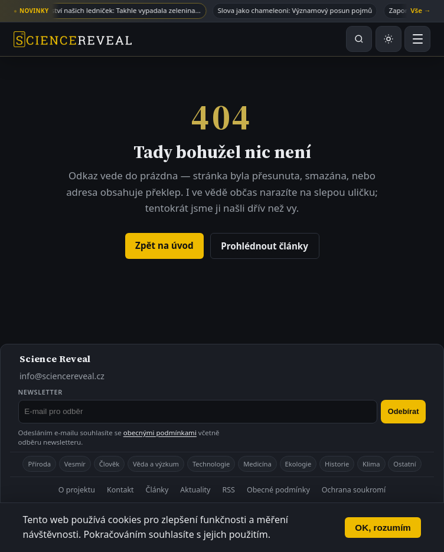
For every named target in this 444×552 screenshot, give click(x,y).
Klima (371, 463)
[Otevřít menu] (417, 39)
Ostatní (404, 463)
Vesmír (75, 463)
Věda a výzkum (156, 463)
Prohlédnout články (264, 246)
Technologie (211, 463)
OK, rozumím (383, 528)
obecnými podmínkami (160, 432)
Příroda (39, 463)
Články (157, 490)
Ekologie (298, 463)
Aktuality (195, 490)
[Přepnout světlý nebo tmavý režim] (388, 39)
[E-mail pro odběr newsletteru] (198, 411)
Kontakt (120, 490)
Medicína (257, 463)
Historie (337, 463)
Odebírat (403, 411)
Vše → (420, 10)
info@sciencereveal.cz (62, 376)
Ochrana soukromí (354, 490)
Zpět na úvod (164, 245)
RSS (228, 490)
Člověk (109, 463)
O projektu (76, 490)
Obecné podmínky (278, 490)
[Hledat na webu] (359, 39)
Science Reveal (54, 358)
